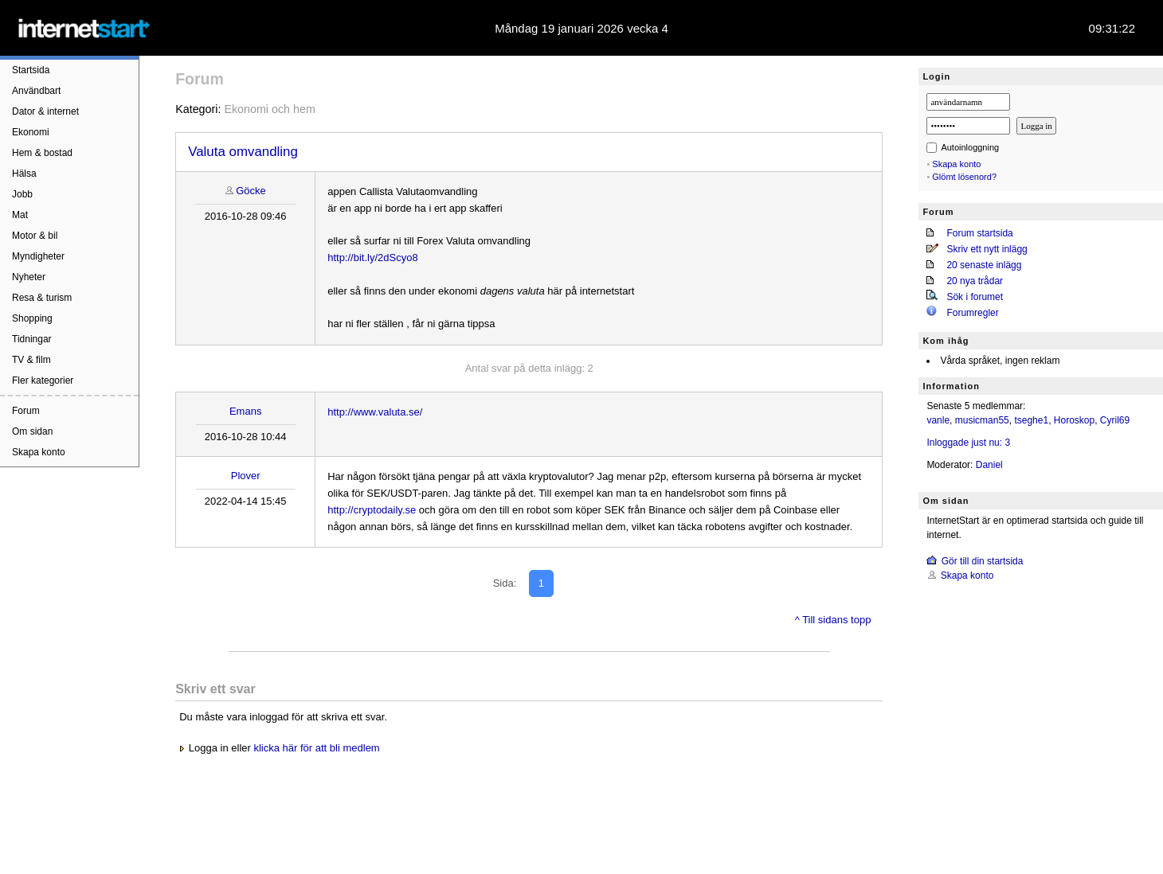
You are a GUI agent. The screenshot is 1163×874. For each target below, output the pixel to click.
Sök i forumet (974, 296)
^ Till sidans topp (833, 620)
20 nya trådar (974, 281)
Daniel (989, 464)
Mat (20, 214)
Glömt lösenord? (964, 176)
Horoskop (1074, 420)
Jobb (22, 194)
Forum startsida (979, 233)
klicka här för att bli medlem (316, 748)
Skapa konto (38, 452)
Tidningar (32, 339)
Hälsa (24, 173)
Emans (245, 411)
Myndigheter (38, 256)
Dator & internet (45, 111)
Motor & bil (34, 235)
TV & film (31, 359)
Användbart (36, 90)
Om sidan (32, 431)
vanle (938, 420)
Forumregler (972, 312)
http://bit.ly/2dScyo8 (372, 257)
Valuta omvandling (243, 151)
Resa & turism (42, 297)
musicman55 (982, 420)
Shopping (32, 318)
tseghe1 (1031, 420)
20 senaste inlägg (983, 265)
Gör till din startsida (983, 561)
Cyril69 (1115, 420)
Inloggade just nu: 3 (968, 442)
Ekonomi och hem (269, 109)
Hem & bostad (42, 152)
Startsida (30, 70)
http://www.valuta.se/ (374, 412)
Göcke (251, 191)
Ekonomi (30, 132)
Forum (26, 410)
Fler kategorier (42, 380)
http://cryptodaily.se (371, 510)
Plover (245, 476)
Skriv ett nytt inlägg (986, 249)
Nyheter (28, 277)
